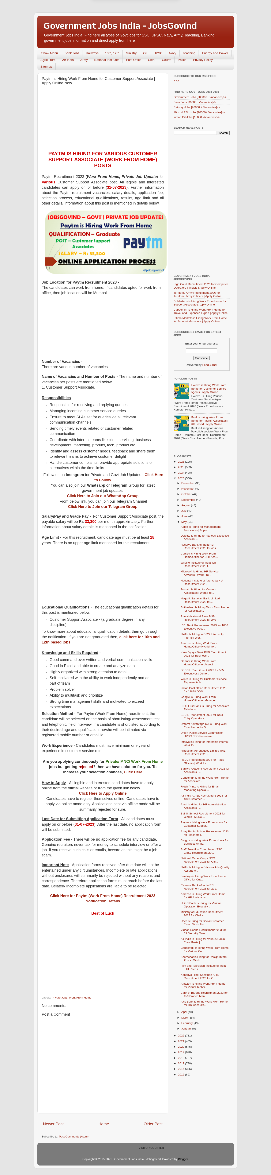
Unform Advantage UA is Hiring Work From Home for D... (204, 725)
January (186, 1028)
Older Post (153, 1124)
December (188, 483)
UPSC (158, 53)
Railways (92, 53)
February (187, 1023)
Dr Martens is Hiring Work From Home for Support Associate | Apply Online (200, 303)
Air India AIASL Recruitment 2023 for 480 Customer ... (204, 797)
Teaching (189, 53)
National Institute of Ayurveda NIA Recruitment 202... (202, 582)
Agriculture (48, 60)
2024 (181, 472)
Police (182, 60)
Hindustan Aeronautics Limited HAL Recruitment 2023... (203, 752)
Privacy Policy (203, 60)
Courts (166, 60)
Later (114, 12)
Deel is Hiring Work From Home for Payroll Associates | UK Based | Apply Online (209, 420)
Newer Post (53, 1124)
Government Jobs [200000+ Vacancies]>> (200, 97)
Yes (157, 12)
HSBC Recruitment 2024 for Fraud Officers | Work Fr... (202, 761)
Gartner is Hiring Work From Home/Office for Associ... (198, 663)
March (185, 1017)
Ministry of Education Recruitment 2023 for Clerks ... (202, 913)
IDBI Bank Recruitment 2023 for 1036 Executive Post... (204, 627)
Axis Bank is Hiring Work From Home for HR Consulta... (204, 1003)
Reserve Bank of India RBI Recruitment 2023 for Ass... (199, 546)
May (184, 522)
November (188, 488)
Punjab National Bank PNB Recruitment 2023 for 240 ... (200, 618)
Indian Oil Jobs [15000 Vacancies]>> (197, 117)
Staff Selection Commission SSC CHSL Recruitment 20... (201, 851)
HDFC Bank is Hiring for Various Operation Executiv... (201, 905)
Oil (145, 53)
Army (84, 60)
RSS (177, 81)
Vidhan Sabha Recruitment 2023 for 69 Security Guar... (203, 931)
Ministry (131, 53)
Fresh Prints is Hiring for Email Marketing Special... (200, 788)
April (184, 1011)
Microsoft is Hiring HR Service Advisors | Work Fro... (199, 573)
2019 (181, 1052)
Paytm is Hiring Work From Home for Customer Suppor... (204, 824)
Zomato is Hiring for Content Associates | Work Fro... (198, 591)
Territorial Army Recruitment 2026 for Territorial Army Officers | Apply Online (198, 294)
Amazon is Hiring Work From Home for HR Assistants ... (203, 895)
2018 (181, 1057)
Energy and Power (215, 53)
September (188, 499)
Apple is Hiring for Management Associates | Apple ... (201, 528)
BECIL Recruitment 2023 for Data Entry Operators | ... (202, 716)
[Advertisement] (103, 119)
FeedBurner (209, 364)
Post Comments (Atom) (74, 1136)
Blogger (183, 1159)
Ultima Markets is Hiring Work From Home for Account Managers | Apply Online (200, 319)
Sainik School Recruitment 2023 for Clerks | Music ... (203, 815)
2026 (181, 461)
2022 (181, 1035)
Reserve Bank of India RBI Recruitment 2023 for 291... (199, 887)
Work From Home (80, 997)
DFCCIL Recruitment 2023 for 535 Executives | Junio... (202, 672)
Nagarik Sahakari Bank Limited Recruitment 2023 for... (200, 600)
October (186, 494)
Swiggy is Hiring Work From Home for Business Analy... (204, 842)
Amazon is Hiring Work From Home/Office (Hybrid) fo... (199, 645)
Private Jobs (59, 997)
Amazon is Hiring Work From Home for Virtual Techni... (203, 985)
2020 (181, 1046)
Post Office (133, 60)
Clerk (151, 60)
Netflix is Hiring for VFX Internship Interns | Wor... (202, 636)
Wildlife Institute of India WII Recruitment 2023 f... (198, 564)
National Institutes (106, 60)
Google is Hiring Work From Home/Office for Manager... (199, 698)
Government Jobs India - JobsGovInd (120, 25)
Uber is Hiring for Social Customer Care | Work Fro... (202, 922)
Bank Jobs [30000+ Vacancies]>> (195, 102)
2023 (181, 478)
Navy (172, 53)
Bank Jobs (71, 53)
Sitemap (46, 66)
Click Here (133, 772)
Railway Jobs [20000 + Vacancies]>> (197, 107)
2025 (181, 467)
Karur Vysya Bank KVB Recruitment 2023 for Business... (203, 654)
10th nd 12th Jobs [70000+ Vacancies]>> (199, 112)
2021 (181, 1041)
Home (103, 1124)
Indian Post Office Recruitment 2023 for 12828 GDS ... (203, 689)
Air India (68, 60)
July (184, 510)
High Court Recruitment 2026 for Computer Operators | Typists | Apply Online (201, 286)
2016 (181, 1068)
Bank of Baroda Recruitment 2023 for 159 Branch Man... (204, 994)
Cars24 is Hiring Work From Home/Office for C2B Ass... (199, 555)
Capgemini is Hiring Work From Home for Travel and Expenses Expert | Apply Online (201, 311)
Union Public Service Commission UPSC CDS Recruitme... (202, 734)
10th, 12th (112, 53)
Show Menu (49, 53)
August (186, 505)
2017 (181, 1063)
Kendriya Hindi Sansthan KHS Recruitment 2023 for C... (200, 976)
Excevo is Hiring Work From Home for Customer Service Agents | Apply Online (208, 388)
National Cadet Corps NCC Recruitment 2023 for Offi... (199, 860)
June (184, 516)
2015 (181, 1074)
